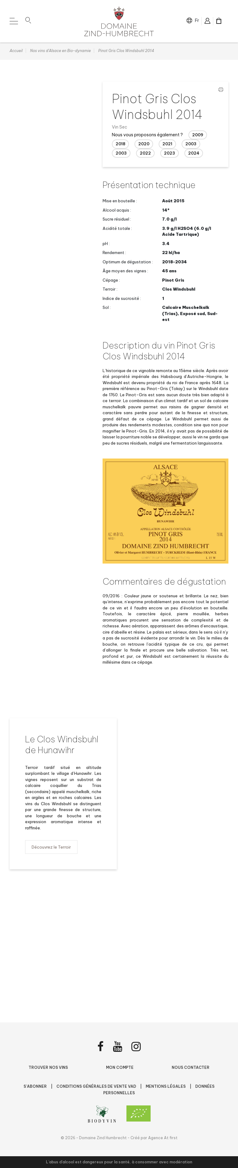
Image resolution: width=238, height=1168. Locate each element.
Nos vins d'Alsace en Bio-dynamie (60, 51)
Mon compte (120, 1067)
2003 (190, 144)
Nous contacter (190, 1067)
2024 (193, 153)
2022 (145, 153)
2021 (167, 144)
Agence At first (163, 1137)
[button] (28, 21)
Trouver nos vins (48, 1067)
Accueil (16, 51)
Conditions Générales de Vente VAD (96, 1086)
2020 (143, 144)
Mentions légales (166, 1086)
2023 (169, 153)
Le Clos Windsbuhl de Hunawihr (62, 745)
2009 (197, 135)
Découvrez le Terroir (51, 847)
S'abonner (36, 1086)
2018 (120, 144)
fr (197, 20)
